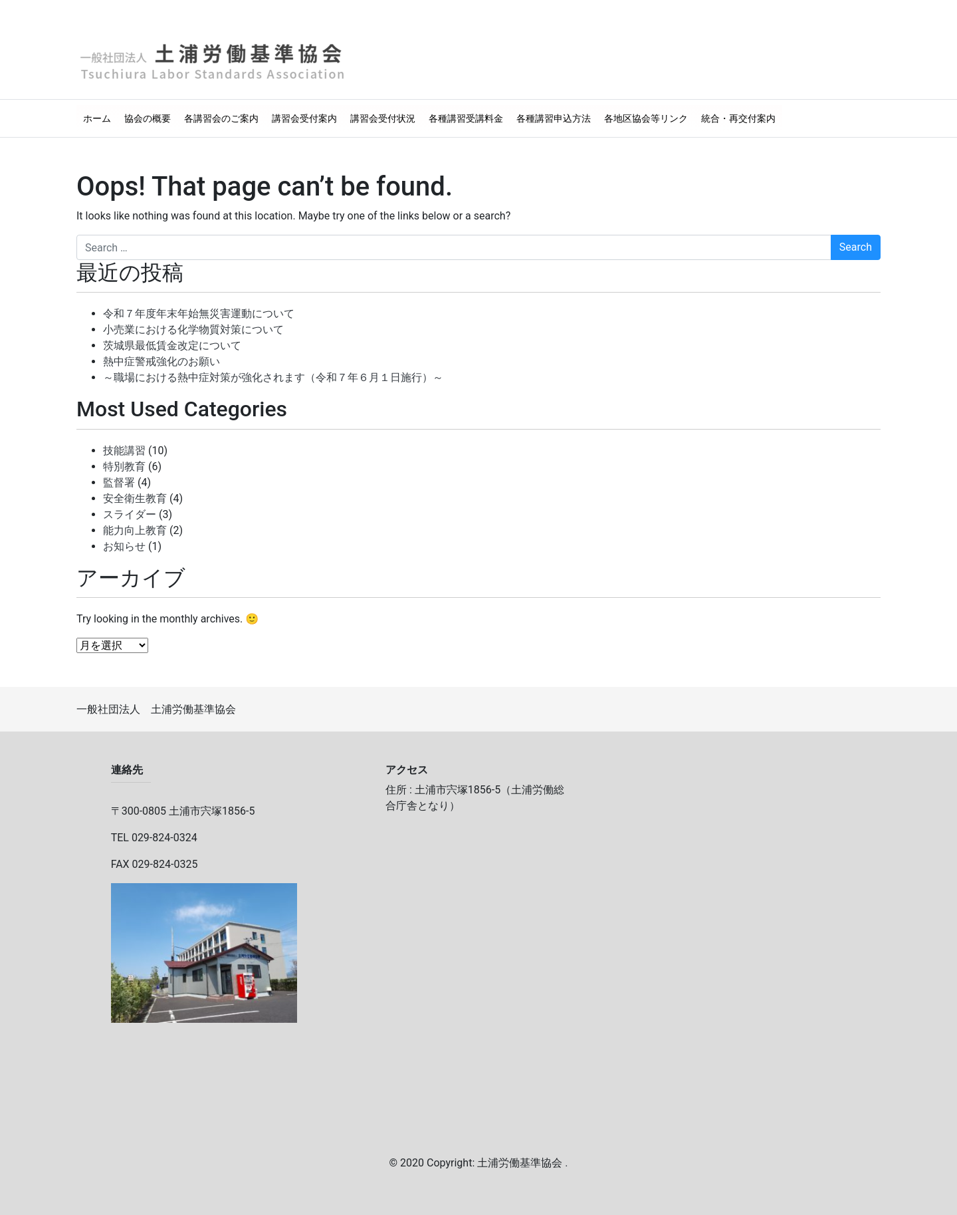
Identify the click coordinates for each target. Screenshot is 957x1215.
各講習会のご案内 (221, 118)
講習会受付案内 (304, 118)
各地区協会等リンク (646, 118)
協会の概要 (147, 118)
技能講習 (124, 450)
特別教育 (124, 466)
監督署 (119, 482)
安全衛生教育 (135, 498)
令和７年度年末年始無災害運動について (198, 313)
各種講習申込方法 (553, 118)
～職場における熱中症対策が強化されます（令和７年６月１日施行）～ (273, 377)
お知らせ (124, 546)
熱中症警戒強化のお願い (161, 361)
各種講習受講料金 (466, 118)
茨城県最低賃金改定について (172, 345)
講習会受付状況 (382, 118)
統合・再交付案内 (738, 118)
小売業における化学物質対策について (193, 329)
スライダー (129, 514)
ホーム (97, 118)
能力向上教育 (135, 530)
